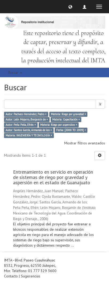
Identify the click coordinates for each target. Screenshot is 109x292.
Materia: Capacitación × (66, 119)
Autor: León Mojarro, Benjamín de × (27, 119)
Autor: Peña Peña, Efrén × (21, 125)
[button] (70, 6)
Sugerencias (30, 276)
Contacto (11, 276)
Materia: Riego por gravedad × (68, 114)
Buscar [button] (15, 72)
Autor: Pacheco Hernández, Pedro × (26, 114)
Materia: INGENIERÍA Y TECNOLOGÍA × (29, 135)
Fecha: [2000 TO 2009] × (71, 130)
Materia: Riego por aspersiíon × (58, 125)
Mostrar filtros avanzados (84, 143)
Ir (100, 104)
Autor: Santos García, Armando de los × (29, 130)
